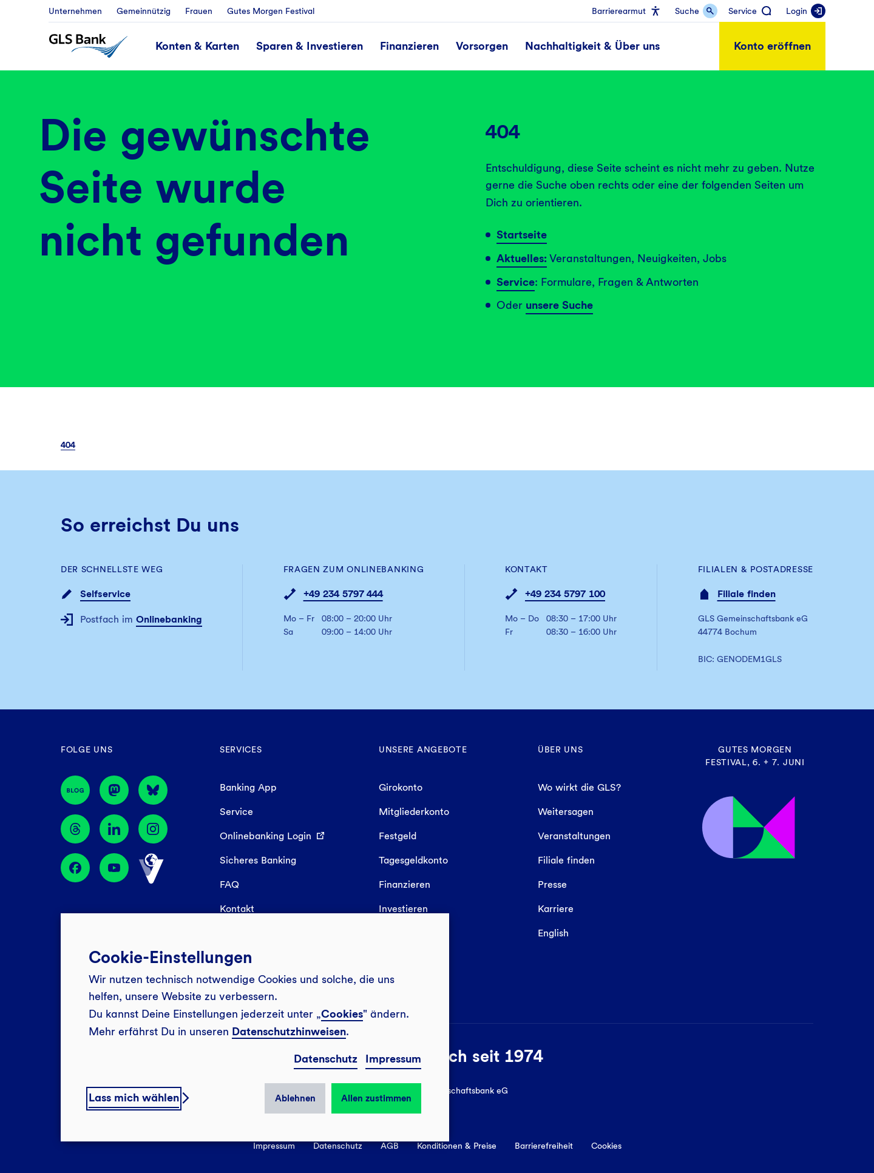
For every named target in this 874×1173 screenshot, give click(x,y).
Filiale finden (746, 594)
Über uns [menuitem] (560, 749)
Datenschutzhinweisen (289, 1031)
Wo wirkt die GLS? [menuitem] (579, 787)
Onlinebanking (169, 619)
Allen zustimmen (376, 1098)
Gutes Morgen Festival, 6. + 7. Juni (754, 756)
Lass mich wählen (134, 1097)
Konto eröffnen (772, 45)
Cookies (342, 1013)
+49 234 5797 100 (565, 594)
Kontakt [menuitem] (237, 908)
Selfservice (105, 594)
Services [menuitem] (241, 749)
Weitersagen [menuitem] (566, 811)
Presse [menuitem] (552, 884)
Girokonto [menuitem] (400, 787)
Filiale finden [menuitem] (566, 860)
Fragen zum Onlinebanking (353, 569)
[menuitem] (75, 11)
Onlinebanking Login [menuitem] (265, 836)
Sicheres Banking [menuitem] (258, 860)
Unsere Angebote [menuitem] (423, 749)
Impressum (393, 1058)
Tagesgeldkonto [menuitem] (413, 860)
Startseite (521, 234)
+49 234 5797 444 (343, 594)
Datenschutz (325, 1058)
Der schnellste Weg (112, 569)
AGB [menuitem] (390, 1146)
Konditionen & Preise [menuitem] (456, 1146)
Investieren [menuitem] (403, 908)
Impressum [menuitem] (274, 1146)
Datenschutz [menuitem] (337, 1146)
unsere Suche (559, 305)
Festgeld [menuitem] (397, 836)
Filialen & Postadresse (755, 569)
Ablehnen (295, 1098)
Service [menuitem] (236, 811)
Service (515, 282)
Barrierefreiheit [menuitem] (544, 1146)
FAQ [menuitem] (229, 884)
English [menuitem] (553, 933)
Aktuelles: (521, 258)
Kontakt (526, 569)
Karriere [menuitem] (556, 908)
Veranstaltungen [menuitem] (574, 836)
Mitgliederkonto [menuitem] (414, 811)
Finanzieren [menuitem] (404, 884)
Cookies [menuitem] (606, 1146)
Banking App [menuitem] (248, 787)
